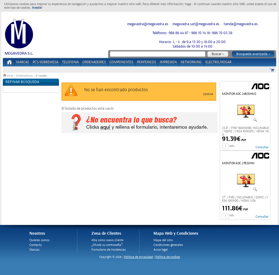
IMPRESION (168, 62)
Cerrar (208, 94)
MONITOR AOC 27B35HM (238, 163)
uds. (232, 146)
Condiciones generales (168, 245)
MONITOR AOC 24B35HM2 (239, 94)
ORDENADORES (94, 62)
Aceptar (37, 8)
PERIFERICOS (146, 62)
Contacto (35, 245)
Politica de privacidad (138, 257)
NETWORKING (191, 62)
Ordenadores (24, 75)
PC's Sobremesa (45, 62)
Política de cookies (167, 257)
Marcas (22, 62)
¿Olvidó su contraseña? (106, 245)
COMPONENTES (121, 62)
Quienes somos (39, 240)
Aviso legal (160, 250)
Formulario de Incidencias (108, 250)
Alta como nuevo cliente (107, 240)
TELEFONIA (70, 62)
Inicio (8, 75)
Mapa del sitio (163, 240)
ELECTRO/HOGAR (218, 62)
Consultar (262, 147)
